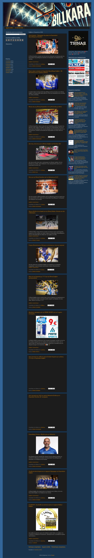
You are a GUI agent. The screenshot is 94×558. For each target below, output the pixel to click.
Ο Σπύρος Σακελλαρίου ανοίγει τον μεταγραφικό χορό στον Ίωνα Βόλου (81, 167)
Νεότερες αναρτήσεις (35, 547)
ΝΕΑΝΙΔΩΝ (8, 70)
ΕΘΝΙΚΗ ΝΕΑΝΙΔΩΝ (36, 66)
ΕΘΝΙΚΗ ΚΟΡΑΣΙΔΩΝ (36, 138)
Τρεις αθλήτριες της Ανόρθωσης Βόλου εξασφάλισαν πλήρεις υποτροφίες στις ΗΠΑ (80, 112)
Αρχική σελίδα (9, 27)
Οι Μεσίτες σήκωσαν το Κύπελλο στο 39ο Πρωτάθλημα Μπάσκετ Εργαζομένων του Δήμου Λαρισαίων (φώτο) (81, 177)
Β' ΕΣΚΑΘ (8, 64)
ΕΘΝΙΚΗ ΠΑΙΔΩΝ (36, 240)
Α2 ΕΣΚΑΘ (8, 62)
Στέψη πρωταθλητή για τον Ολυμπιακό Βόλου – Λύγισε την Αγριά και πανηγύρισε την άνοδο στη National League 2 (81, 94)
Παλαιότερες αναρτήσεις (58, 547)
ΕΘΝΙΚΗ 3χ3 (35, 172)
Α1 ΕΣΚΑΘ (8, 61)
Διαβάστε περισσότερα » (34, 61)
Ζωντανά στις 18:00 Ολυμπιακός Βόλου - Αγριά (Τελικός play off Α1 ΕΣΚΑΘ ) (81, 151)
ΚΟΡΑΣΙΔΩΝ (8, 69)
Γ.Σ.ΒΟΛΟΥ (34, 542)
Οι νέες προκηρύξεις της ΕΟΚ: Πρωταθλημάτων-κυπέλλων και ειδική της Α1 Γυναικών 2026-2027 (80, 132)
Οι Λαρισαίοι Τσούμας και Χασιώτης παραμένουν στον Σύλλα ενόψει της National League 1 (80, 121)
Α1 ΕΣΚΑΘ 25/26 (19, 27)
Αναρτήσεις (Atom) (38, 549)
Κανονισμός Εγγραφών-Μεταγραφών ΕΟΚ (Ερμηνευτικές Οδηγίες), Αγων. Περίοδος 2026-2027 (81, 142)
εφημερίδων (82, 86)
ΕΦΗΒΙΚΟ (8, 67)
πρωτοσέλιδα (77, 86)
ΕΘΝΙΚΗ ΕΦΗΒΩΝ (36, 101)
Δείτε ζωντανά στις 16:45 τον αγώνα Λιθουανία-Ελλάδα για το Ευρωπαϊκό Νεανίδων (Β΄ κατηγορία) (44, 396)
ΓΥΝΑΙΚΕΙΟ (8, 65)
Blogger (52, 555)
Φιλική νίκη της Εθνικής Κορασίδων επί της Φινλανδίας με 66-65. (45, 106)
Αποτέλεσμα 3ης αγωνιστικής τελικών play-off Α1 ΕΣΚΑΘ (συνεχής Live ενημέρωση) (80, 104)
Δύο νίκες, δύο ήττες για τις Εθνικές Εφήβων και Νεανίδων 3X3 (45, 143)
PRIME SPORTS (35, 351)
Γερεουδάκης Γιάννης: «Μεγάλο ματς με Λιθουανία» (42, 434)
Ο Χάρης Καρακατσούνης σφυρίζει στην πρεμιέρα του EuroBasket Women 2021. (80, 158)
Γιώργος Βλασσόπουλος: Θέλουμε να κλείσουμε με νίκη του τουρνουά (46, 245)
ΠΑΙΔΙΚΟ (8, 72)
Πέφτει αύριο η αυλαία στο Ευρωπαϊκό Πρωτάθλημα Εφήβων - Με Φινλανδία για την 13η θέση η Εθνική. (45, 71)
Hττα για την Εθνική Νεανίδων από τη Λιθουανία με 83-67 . (44, 177)
